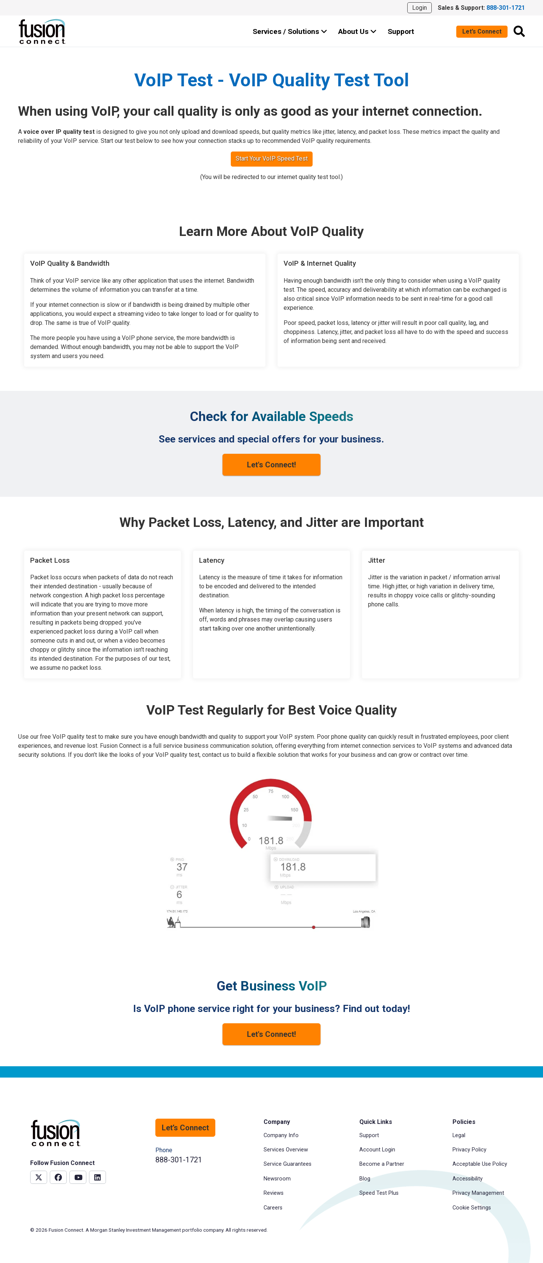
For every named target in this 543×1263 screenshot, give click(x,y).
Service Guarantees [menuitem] (287, 1164)
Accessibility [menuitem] (467, 1179)
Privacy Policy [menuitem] (469, 1150)
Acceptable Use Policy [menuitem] (479, 1164)
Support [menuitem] (369, 1135)
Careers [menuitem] (273, 1208)
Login (419, 7)
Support (401, 31)
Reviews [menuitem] (274, 1193)
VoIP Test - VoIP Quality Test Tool (271, 80)
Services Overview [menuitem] (286, 1150)
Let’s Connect (482, 31)
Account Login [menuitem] (377, 1150)
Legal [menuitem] (458, 1135)
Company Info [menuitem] (281, 1135)
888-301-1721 (178, 1159)
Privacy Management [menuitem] (478, 1193)
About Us (357, 31)
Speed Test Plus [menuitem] (379, 1193)
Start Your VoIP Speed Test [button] (272, 158)
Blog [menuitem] (364, 1179)
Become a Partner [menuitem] (381, 1164)
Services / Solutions (290, 31)
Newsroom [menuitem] (277, 1179)
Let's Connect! (271, 464)
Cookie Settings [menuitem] (471, 1208)
